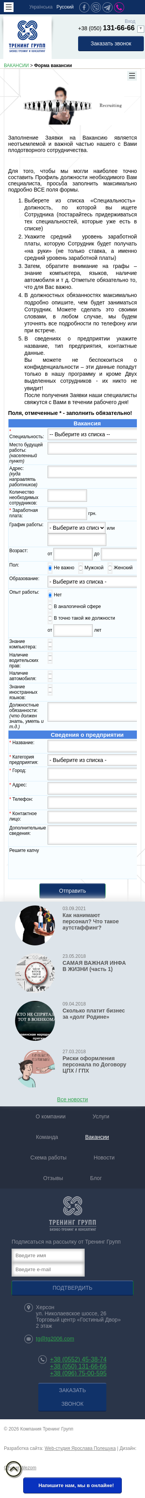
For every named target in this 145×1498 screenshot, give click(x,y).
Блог (96, 1181)
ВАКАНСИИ (16, 65)
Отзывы (53, 1181)
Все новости (72, 1103)
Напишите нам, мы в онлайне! (71, 1489)
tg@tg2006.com (55, 1342)
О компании (50, 1120)
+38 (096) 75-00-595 (78, 1377)
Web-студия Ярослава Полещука (80, 1452)
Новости (104, 1161)
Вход (130, 21)
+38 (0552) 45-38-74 (78, 1363)
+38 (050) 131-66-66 (78, 1370)
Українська (41, 7)
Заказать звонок (111, 43)
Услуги (101, 1120)
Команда (47, 1140)
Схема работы (49, 1161)
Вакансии (97, 1140)
